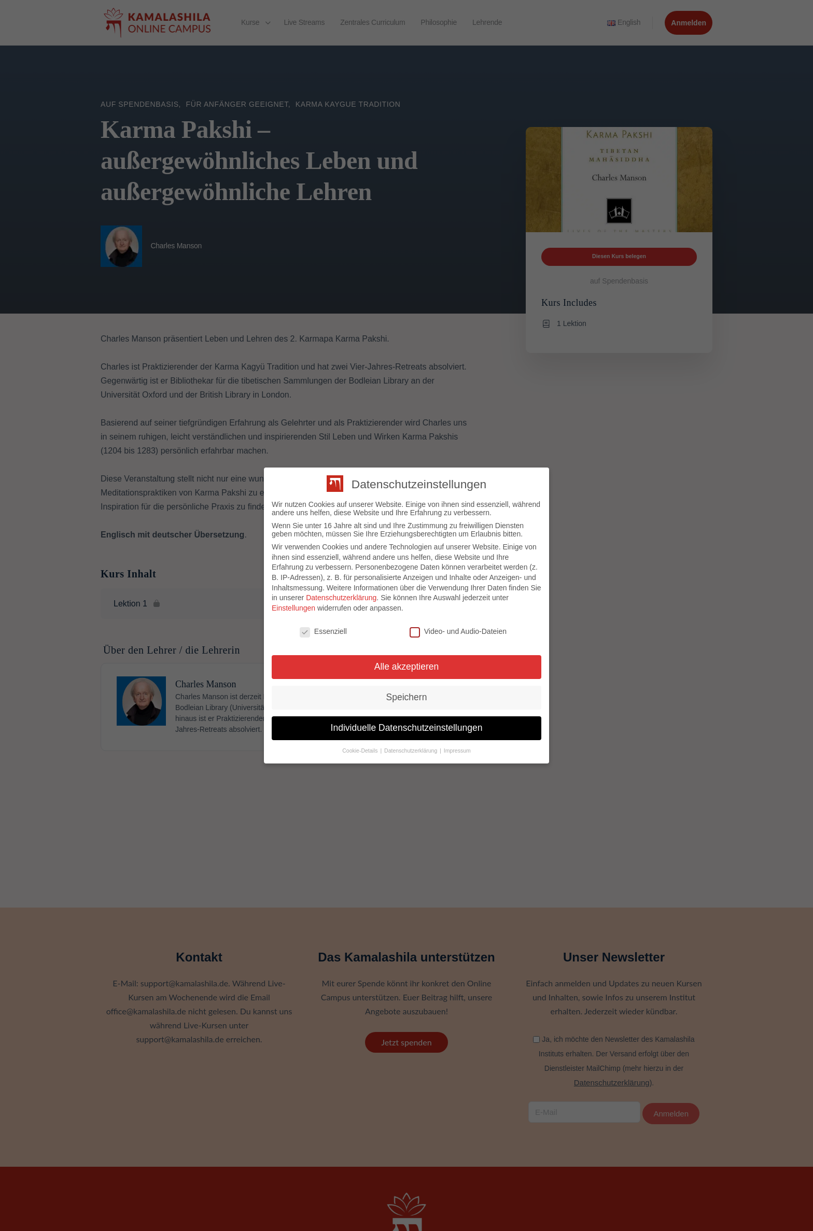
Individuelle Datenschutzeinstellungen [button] (407, 728)
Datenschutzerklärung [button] (411, 750)
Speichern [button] (406, 697)
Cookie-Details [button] (360, 750)
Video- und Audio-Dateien (458, 631)
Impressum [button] (457, 750)
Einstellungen (293, 608)
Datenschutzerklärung (341, 597)
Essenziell (323, 631)
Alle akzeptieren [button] (406, 666)
